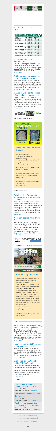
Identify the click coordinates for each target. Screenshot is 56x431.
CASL (20, 415)
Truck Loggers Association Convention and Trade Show (27, 404)
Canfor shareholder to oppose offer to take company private (27, 94)
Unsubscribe (34, 415)
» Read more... (18, 72)
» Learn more (33, 390)
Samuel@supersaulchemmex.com (26, 181)
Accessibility (28, 415)
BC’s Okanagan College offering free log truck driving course (28, 326)
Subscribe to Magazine (20, 28)
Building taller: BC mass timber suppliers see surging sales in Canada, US (27, 197)
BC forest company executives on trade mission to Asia (27, 77)
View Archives (29, 2)
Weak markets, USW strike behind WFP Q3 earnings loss (27, 362)
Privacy (23, 415)
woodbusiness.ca (33, 28)
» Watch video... (18, 214)
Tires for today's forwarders (28, 274)
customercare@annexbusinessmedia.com (28, 421)
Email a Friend (35, 2)
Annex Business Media (32, 418)
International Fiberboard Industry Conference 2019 (26, 385)
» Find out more (20, 185)
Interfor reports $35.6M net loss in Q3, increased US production (27, 345)
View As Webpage (21, 2)
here (24, 315)
